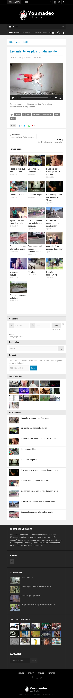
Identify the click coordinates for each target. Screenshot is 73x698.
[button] (36, 81)
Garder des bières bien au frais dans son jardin (35, 223)
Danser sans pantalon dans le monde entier (52, 223)
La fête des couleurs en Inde (47, 32)
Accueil (21, 673)
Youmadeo (14, 534)
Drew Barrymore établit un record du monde (36, 586)
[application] (36, 81)
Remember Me (56, 329)
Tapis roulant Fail (27, 577)
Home (11, 42)
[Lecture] (13, 98)
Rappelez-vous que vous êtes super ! (17, 170)
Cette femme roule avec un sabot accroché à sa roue (35, 249)
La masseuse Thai (17, 194)
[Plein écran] (60, 98)
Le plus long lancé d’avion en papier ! (23, 136)
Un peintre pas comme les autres (35, 170)
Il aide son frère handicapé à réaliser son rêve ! (54, 172)
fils (23, 115)
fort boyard (36, 115)
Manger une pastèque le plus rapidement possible (38, 605)
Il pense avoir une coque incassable (17, 222)
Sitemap (31, 673)
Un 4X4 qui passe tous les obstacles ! (49, 141)
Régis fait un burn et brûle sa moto (54, 273)
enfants (18, 115)
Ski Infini (31, 272)
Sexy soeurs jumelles (26, 32)
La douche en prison (36, 194)
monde (57, 115)
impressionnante (47, 115)
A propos (51, 673)
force (28, 115)
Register (12, 334)
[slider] (34, 97)
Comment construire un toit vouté (18, 296)
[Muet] (56, 98)
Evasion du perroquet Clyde (30, 596)
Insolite (25, 42)
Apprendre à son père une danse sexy (54, 247)
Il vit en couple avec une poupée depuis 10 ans (54, 197)
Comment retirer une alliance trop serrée (18, 247)
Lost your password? (16, 337)
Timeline (41, 673)
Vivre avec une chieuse (15, 273)
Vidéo (18, 42)
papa (12, 118)
